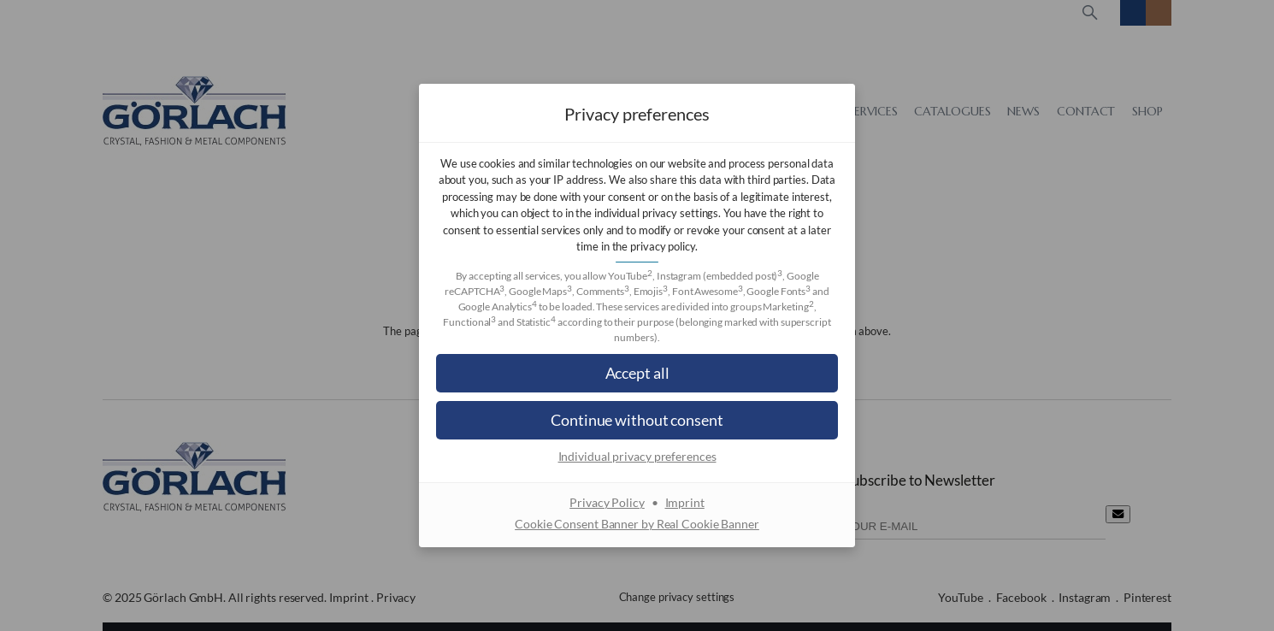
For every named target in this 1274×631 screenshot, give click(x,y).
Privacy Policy (607, 502)
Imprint (685, 502)
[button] (637, 373)
